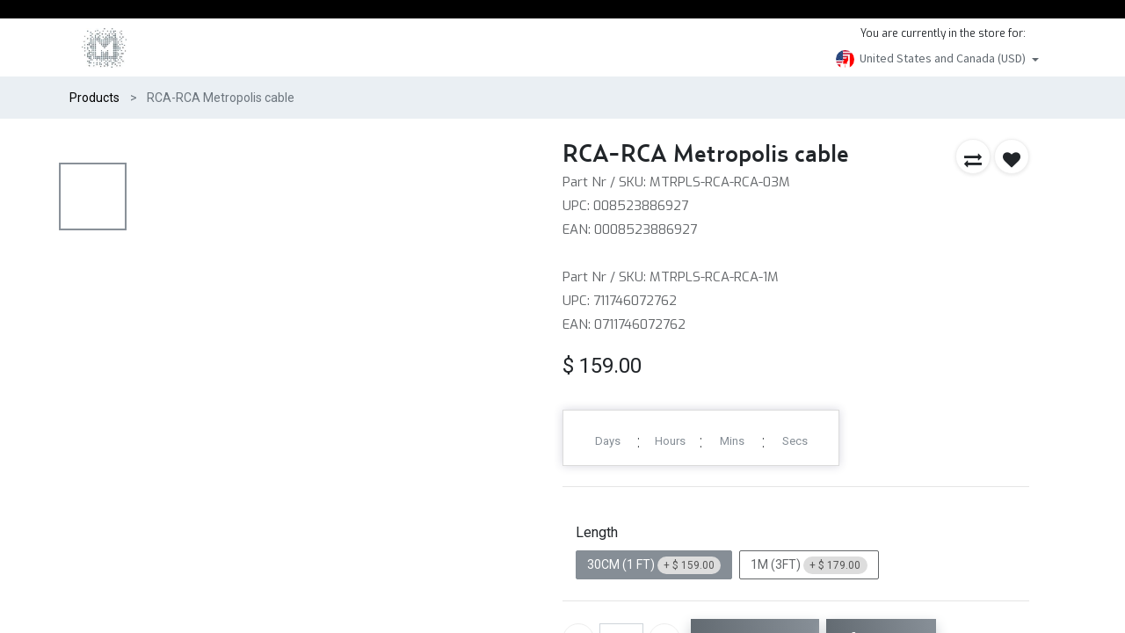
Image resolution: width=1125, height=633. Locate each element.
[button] (973, 156)
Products (94, 98)
